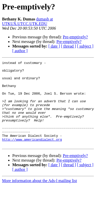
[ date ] (54, 46)
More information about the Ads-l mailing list (39, 197)
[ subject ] (85, 46)
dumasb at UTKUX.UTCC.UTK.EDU (27, 21)
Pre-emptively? (75, 37)
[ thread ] (68, 46)
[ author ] (20, 51)
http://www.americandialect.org (32, 155)
